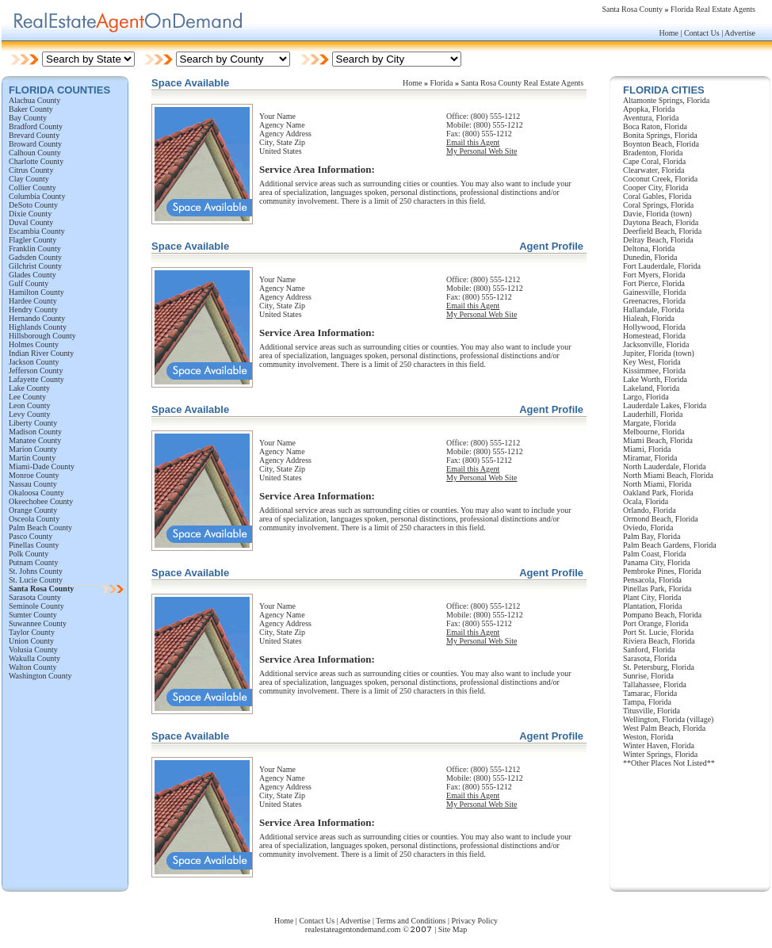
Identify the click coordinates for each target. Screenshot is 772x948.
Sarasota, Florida (650, 658)
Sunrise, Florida (648, 675)
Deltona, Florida (649, 248)
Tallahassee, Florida (654, 684)
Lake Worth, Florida (655, 379)
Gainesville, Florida (654, 292)
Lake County (29, 388)
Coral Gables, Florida (657, 196)
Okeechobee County (41, 501)
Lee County (27, 396)
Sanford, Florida (649, 649)
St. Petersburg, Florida (658, 667)
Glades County (32, 274)
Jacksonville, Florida (656, 344)
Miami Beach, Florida (658, 440)
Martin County (32, 457)
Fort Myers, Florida (654, 274)
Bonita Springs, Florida (660, 135)
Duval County (31, 222)
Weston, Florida (648, 736)
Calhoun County (35, 152)
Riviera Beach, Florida (659, 640)
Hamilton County (36, 292)
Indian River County (41, 353)
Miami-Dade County (42, 466)
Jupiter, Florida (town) (658, 353)
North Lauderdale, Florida (664, 466)
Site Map (452, 929)
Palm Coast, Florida (654, 553)
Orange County (33, 510)
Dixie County (30, 213)
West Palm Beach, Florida (664, 728)
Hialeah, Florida (649, 318)
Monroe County (34, 475)
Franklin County (35, 248)
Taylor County (32, 632)
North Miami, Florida (657, 484)
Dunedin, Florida (650, 257)
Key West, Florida (652, 361)
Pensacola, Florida (652, 579)
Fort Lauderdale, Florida (662, 266)
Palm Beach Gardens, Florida (670, 545)
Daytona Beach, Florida (660, 222)
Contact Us (702, 33)
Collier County (32, 187)
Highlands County (38, 327)
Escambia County (37, 231)
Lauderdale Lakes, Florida (664, 405)
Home (668, 33)
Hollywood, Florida (654, 327)
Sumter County (33, 614)
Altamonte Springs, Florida (666, 100)
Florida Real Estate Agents (713, 9)
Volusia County (33, 649)
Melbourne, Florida (654, 431)
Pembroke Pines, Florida (662, 571)
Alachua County (34, 100)
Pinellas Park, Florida (657, 588)
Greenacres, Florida (654, 300)
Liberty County (33, 423)
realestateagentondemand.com (353, 929)
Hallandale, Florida (653, 309)
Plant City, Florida (652, 597)
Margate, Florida (649, 423)
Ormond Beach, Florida (660, 518)
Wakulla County (34, 658)
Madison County (35, 431)
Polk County (28, 553)
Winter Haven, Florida (658, 745)
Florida (441, 82)
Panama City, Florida (656, 562)
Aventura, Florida (650, 117)
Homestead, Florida (654, 335)
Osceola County (34, 518)
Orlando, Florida (649, 510)
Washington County (40, 675)
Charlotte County (36, 161)
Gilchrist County (35, 266)
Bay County (28, 117)
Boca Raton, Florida (655, 126)
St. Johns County (36, 571)
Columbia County (37, 196)
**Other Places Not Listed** (669, 763)
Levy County (30, 414)
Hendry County (33, 309)
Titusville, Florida (651, 710)
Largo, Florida (646, 396)
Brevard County (34, 135)
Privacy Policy (474, 920)
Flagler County (32, 239)
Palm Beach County (40, 527)
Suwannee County (38, 623)
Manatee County (35, 440)
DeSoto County (33, 205)
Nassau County (33, 484)
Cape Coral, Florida (654, 161)
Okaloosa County (36, 492)
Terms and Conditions (410, 920)
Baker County (31, 109)
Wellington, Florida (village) (668, 719)
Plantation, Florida (652, 606)
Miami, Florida (647, 449)
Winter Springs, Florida (660, 754)
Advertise (739, 33)
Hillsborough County (42, 335)
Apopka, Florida (649, 109)
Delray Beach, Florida (658, 239)
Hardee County (33, 300)
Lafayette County (36, 379)
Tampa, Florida (647, 702)
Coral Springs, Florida (658, 205)
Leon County (30, 405)
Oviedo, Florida (648, 527)
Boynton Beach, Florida (661, 144)
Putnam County (34, 562)
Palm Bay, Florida (651, 536)
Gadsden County (35, 257)
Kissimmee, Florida (654, 370)
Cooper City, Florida (655, 187)
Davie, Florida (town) (657, 213)
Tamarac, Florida (650, 693)
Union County (31, 640)
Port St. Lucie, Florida (658, 632)
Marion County (33, 449)
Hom (410, 82)
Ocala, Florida (645, 501)
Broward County (35, 144)
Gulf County (28, 283)
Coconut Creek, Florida (660, 178)
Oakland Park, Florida (658, 492)
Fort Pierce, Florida (654, 283)
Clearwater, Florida (653, 170)
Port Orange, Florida (656, 623)
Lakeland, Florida (651, 388)
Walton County (33, 667)
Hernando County (37, 318)
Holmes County (34, 344)
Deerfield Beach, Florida (662, 231)
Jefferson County (36, 370)
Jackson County (34, 361)
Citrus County (31, 170)
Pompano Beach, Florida (662, 614)
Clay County (29, 178)
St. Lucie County (36, 579)
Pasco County (30, 536)
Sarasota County (35, 597)
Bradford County (36, 126)
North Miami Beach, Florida (668, 475)
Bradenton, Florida (653, 152)
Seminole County (36, 606)
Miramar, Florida (650, 457)
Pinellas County (34, 545)
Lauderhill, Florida (653, 414)
